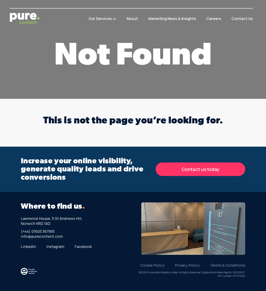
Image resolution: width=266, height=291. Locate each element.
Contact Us (242, 18)
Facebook (83, 246)
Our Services (100, 18)
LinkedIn (28, 246)
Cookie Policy (152, 265)
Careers (213, 18)
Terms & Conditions (227, 265)
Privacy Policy (187, 265)
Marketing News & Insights (172, 18)
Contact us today (200, 169)
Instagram (55, 246)
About (132, 18)
